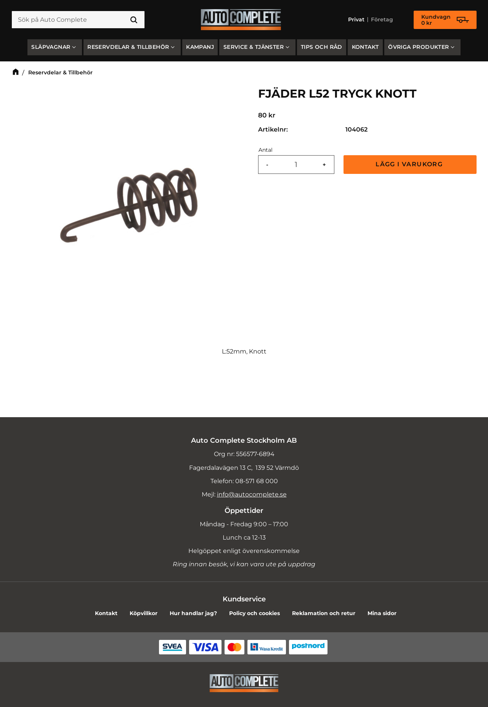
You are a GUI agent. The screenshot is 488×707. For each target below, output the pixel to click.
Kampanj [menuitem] (200, 46)
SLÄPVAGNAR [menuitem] (50, 46)
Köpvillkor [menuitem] (143, 613)
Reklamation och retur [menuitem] (323, 613)
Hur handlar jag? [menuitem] (193, 613)
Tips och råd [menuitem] (321, 46)
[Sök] (133, 20)
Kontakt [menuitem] (365, 46)
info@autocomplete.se (252, 494)
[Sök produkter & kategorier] (78, 20)
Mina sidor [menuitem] (382, 613)
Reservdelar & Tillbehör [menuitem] (128, 46)
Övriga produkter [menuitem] (418, 46)
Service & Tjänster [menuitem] (253, 46)
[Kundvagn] (445, 20)
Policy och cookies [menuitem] (254, 613)
